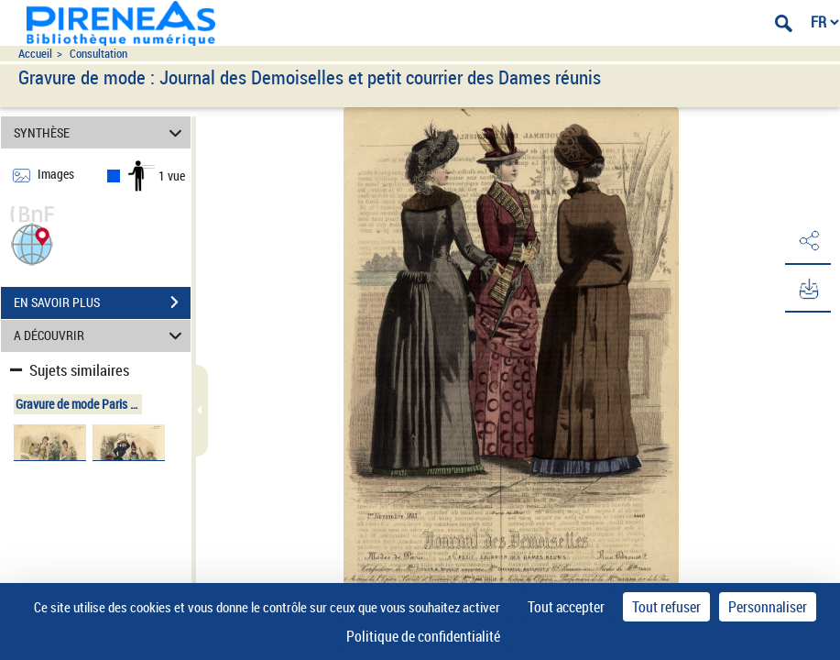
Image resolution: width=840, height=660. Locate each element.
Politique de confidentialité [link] (423, 636)
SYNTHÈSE (101, 132)
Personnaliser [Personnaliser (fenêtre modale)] (767, 607)
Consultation (98, 53)
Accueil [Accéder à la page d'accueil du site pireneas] (35, 53)
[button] (32, 242)
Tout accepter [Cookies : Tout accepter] (566, 607)
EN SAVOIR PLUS (102, 302)
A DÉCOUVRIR (101, 336)
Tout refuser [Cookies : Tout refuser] (666, 607)
